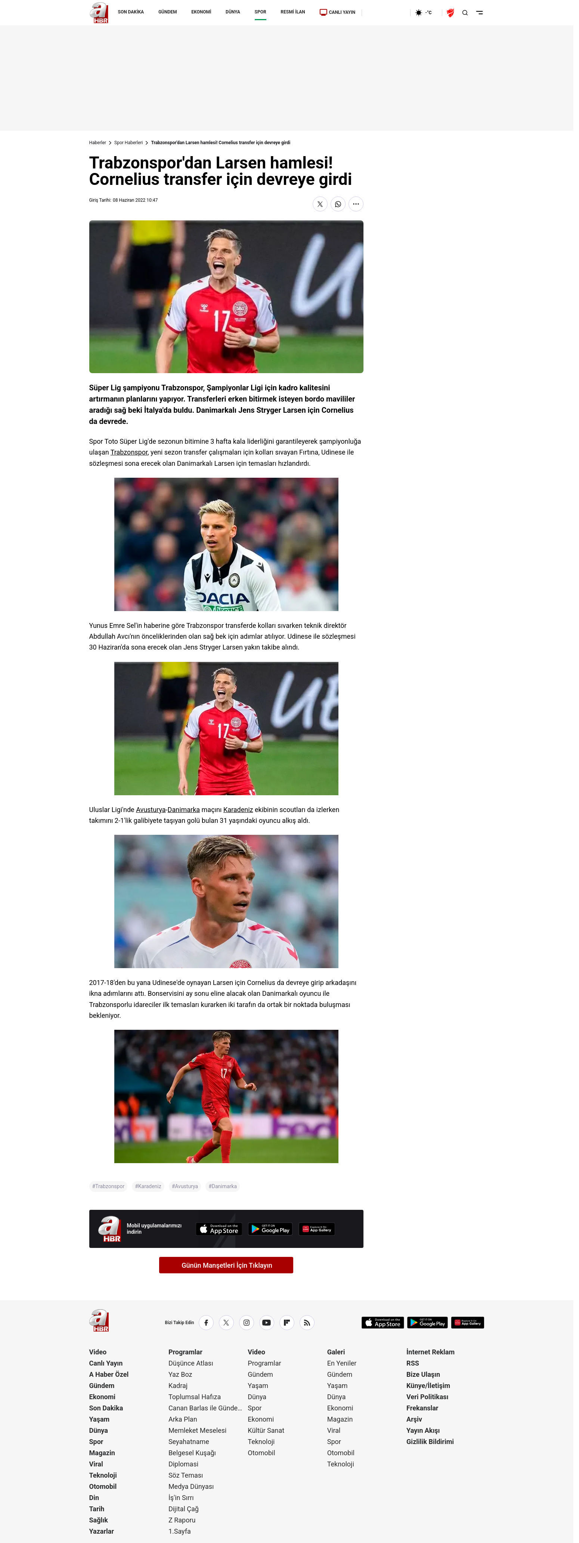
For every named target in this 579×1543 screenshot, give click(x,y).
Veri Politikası (427, 1397)
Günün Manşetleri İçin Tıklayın (227, 1265)
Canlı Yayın (106, 1363)
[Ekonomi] (386, 12)
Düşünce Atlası (190, 1363)
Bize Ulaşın (423, 1374)
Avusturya (150, 810)
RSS (412, 1363)
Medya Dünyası (191, 1486)
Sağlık (98, 1520)
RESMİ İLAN (293, 12)
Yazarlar (101, 1531)
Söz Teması (185, 1475)
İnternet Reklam (430, 1352)
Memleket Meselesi (197, 1430)
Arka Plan (182, 1419)
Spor (96, 1442)
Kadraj (178, 1385)
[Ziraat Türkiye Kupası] (451, 13)
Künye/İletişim (428, 1385)
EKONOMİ (201, 12)
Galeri (336, 1352)
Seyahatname (188, 1442)
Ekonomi (102, 1397)
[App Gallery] (316, 1229)
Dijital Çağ (183, 1509)
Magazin (102, 1453)
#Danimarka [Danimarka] (222, 1186)
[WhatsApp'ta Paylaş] (338, 203)
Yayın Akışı (423, 1430)
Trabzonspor (129, 452)
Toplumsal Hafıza (194, 1397)
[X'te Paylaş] (320, 203)
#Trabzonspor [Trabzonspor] (108, 1186)
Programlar (185, 1352)
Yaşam (99, 1419)
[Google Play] (270, 1229)
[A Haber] (99, 12)
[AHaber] (426, 12)
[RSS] (307, 1322)
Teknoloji (103, 1475)
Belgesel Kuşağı (192, 1453)
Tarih (97, 1509)
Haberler (97, 142)
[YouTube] (266, 1322)
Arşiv (414, 1419)
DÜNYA (233, 12)
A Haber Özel (109, 1374)
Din (94, 1498)
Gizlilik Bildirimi (430, 1442)
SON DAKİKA (131, 12)
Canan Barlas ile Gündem (206, 1408)
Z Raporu (182, 1520)
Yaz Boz (180, 1374)
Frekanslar (422, 1408)
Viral (96, 1464)
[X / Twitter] (226, 1322)
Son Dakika (106, 1408)
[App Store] (219, 1229)
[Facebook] (206, 1322)
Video (98, 1352)
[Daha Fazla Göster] (356, 203)
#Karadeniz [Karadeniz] (148, 1186)
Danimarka (184, 810)
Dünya (98, 1430)
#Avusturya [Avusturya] (185, 1186)
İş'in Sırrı (181, 1498)
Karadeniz (238, 810)
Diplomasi (183, 1464)
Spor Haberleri (128, 142)
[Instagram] (246, 1322)
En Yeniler (342, 1363)
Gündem (102, 1385)
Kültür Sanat (266, 1430)
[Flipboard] (286, 1322)
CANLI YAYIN (337, 12)
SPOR (260, 12)
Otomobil (103, 1486)
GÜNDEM (167, 12)
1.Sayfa (179, 1531)
